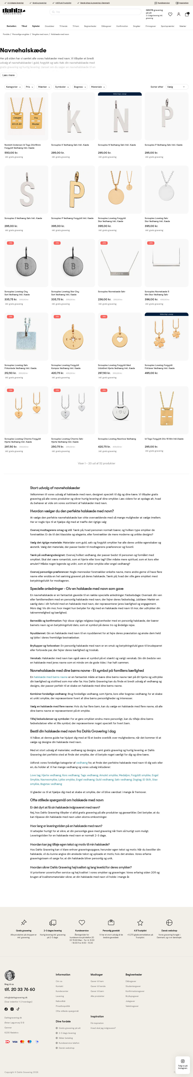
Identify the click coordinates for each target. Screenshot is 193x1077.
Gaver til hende (98, 986)
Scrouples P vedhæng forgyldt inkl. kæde (72, 218)
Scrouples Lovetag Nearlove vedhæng (117, 438)
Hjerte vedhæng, (52, 775)
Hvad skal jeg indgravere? (103, 1028)
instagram (12, 1009)
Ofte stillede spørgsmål (67, 1011)
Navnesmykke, (49, 779)
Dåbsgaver (131, 981)
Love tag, (36, 775)
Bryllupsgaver (132, 996)
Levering (60, 996)
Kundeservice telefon (69, 1043)
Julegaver (130, 1001)
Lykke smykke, (67, 779)
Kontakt (59, 986)
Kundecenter (62, 991)
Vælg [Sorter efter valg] (170, 86)
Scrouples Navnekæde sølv (111, 291)
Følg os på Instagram (182, 1067)
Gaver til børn (97, 991)
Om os (59, 981)
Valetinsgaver (132, 1006)
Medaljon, (125, 775)
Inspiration (182, 3)
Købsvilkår (61, 1001)
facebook (6, 1009)
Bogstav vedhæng (51, 784)
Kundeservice (162, 3)
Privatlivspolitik (63, 1006)
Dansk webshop (66, 1048)
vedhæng (82, 762)
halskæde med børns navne (51, 677)
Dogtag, (138, 779)
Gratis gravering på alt (70, 1028)
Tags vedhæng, (90, 775)
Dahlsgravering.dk (13, 1017)
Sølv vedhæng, (124, 779)
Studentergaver (133, 986)
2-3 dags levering (67, 1033)
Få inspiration (97, 1023)
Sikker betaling (66, 1038)
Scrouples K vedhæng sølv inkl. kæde (70, 145)
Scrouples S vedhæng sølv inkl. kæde (23, 218)
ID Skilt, (147, 779)
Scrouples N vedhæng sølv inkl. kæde (117, 145)
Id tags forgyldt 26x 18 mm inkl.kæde (164, 438)
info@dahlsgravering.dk (16, 997)
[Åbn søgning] (95, 12)
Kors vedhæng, (71, 775)
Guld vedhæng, (105, 779)
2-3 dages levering (16, 3)
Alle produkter (97, 996)
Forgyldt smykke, (141, 775)
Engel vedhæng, (86, 779)
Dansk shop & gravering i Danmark (95, 3)
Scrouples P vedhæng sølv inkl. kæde (163, 145)
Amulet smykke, (109, 775)
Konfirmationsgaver (135, 991)
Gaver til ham (97, 981)
